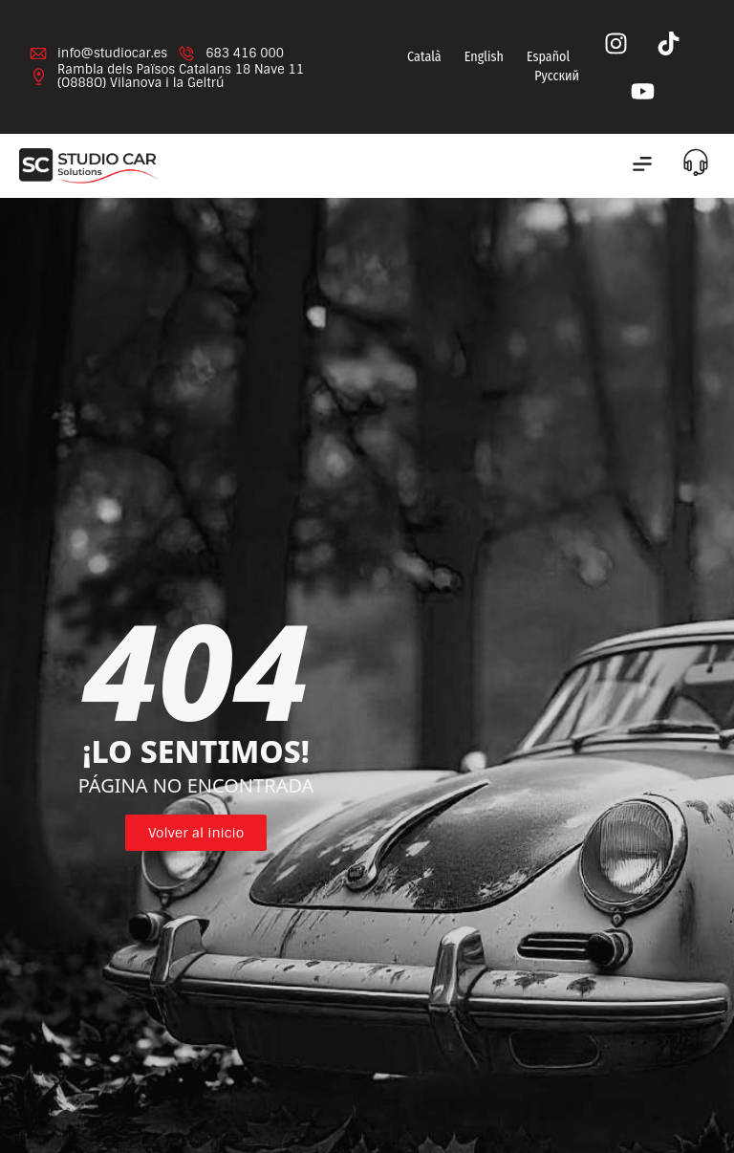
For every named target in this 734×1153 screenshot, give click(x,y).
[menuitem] (422, 57)
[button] (642, 166)
